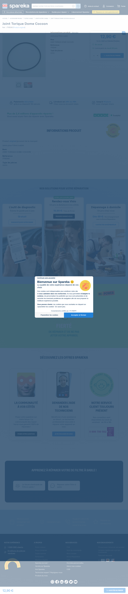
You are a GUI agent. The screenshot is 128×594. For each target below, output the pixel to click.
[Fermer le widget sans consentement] (46, 278)
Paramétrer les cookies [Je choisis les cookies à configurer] (49, 315)
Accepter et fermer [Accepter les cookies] (78, 315)
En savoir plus (60, 307)
